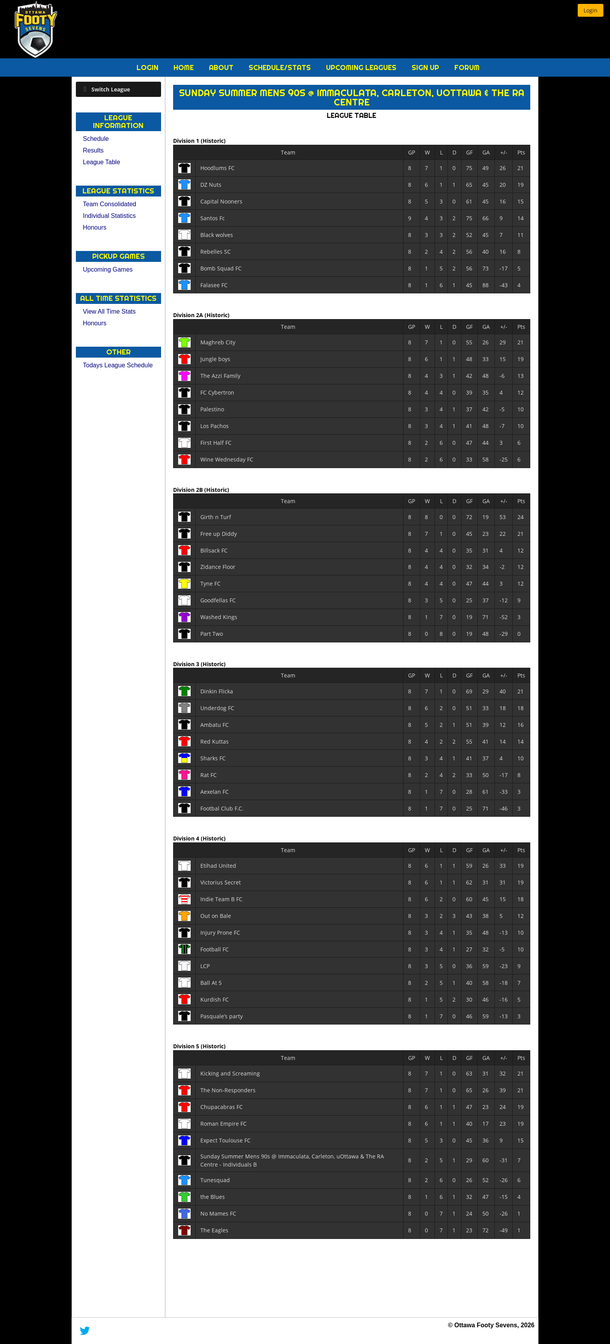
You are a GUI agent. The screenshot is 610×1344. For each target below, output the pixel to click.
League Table (101, 162)
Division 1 (187, 140)
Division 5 (187, 1046)
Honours (94, 227)
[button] (590, 10)
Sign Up (426, 67)
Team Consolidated (109, 204)
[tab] (118, 89)
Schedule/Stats (281, 67)
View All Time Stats (109, 311)
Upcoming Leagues (362, 67)
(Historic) (213, 140)
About (222, 67)
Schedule (96, 138)
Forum (467, 67)
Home (185, 67)
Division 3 (187, 663)
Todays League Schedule (118, 365)
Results (93, 150)
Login (148, 67)
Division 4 (187, 838)
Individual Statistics (109, 215)
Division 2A (189, 315)
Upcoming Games (108, 269)
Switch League (110, 89)
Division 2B (188, 489)
